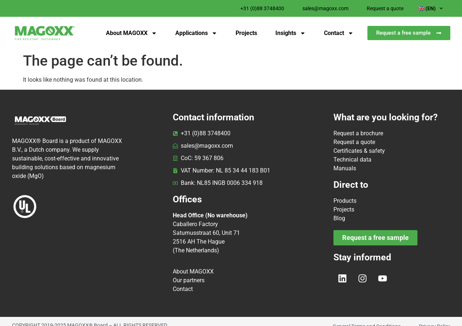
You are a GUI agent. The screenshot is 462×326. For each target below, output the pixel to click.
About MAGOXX (131, 33)
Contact (339, 33)
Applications (196, 33)
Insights (290, 33)
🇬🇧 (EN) (430, 8)
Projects (246, 33)
